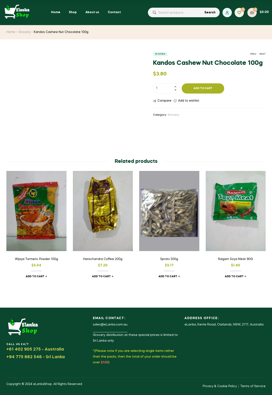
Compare (164, 100)
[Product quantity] (166, 88)
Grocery (24, 32)
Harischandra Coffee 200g (102, 259)
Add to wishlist (188, 100)
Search (209, 12)
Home (10, 32)
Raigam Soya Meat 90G (235, 259)
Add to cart (203, 88)
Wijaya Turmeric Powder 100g (36, 259)
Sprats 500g (169, 259)
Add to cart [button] (35, 276)
